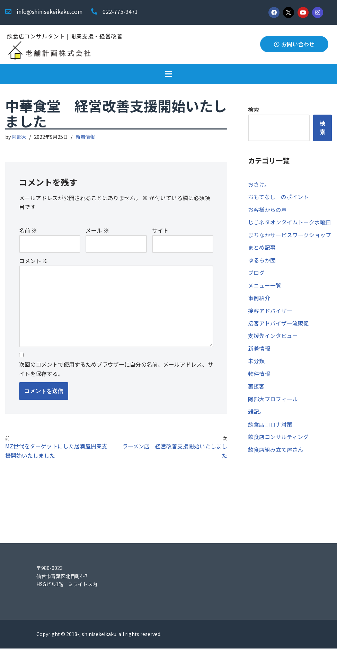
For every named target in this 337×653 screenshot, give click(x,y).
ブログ (256, 275)
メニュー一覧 (264, 288)
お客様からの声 (267, 210)
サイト (160, 231)
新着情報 (85, 137)
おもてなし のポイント (278, 197)
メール (97, 231)
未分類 (256, 365)
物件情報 (259, 378)
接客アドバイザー (270, 313)
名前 (28, 231)
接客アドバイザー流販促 (278, 326)
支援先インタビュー (273, 339)
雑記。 (256, 416)
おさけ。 (259, 184)
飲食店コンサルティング (278, 442)
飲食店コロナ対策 (270, 429)
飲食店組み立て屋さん (275, 455)
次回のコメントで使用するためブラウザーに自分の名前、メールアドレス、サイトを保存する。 (116, 372)
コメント (33, 262)
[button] (168, 74)
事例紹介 (259, 300)
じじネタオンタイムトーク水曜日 (289, 223)
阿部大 (19, 137)
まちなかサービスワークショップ (289, 236)
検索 (253, 110)
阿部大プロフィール (273, 403)
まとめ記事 (262, 249)
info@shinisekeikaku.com (50, 11)
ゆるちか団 (262, 262)
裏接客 (256, 390)
